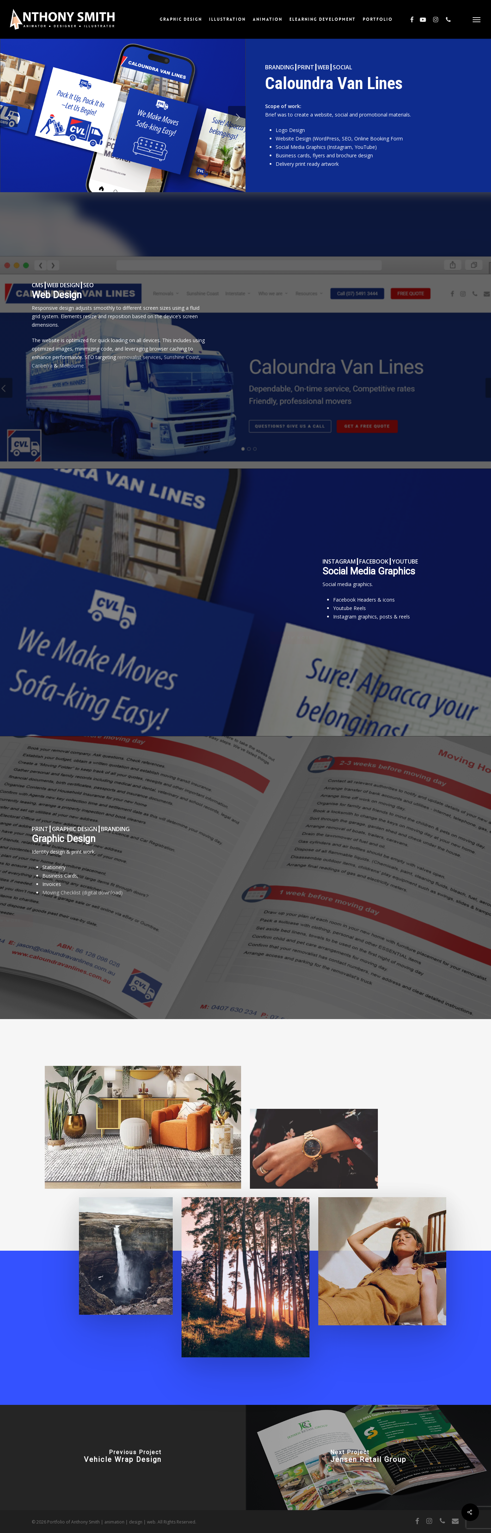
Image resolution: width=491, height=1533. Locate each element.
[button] (476, 19)
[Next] (237, 116)
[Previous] (9, 116)
